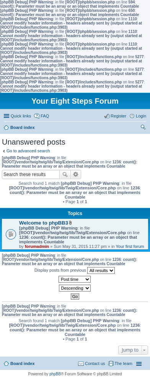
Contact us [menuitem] (95, 363)
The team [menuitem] (123, 363)
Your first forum (130, 246)
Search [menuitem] (143, 128)
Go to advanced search (28, 150)
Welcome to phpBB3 (43, 223)
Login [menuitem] (141, 116)
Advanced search (76, 174)
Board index (22, 363)
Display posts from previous (74, 270)
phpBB (55, 374)
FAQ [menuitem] (45, 116)
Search (65, 174)
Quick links (21, 116)
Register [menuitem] (118, 116)
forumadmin (37, 246)
